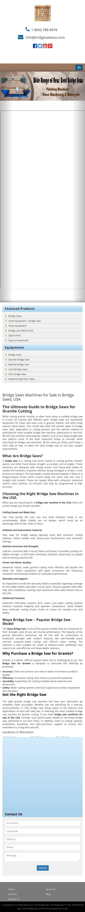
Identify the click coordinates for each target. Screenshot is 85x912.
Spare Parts (13, 335)
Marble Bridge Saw (17, 364)
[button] (6, 187)
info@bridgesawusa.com (45, 37)
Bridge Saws (13, 316)
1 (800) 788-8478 (44, 29)
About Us (51, 889)
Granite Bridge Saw (17, 359)
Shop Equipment (15, 325)
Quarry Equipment (17, 340)
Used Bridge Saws (16, 369)
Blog (48, 894)
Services (12, 894)
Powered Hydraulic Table (20, 379)
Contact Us (14, 899)
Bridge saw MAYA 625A (19, 330)
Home (11, 889)
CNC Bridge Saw (15, 374)
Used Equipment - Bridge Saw (23, 320)
